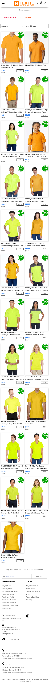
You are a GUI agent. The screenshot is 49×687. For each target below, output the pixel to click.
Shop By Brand (7, 589)
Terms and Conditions (18, 679)
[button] (37, 3)
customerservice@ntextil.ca (11, 629)
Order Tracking (14, 639)
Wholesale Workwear (9, 603)
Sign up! (39, 576)
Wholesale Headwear (9, 600)
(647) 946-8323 (10, 615)
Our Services (30, 589)
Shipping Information (33, 591)
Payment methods (32, 586)
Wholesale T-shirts (8, 597)
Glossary (29, 600)
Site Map (28, 679)
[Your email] (16, 576)
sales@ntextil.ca (7, 634)
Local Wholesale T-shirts (10, 591)
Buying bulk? (6, 586)
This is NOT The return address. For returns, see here (17, 658)
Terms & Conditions (32, 597)
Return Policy (6, 608)
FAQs (28, 594)
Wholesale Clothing (8, 594)
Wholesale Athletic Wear (10, 605)
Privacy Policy (6, 679)
